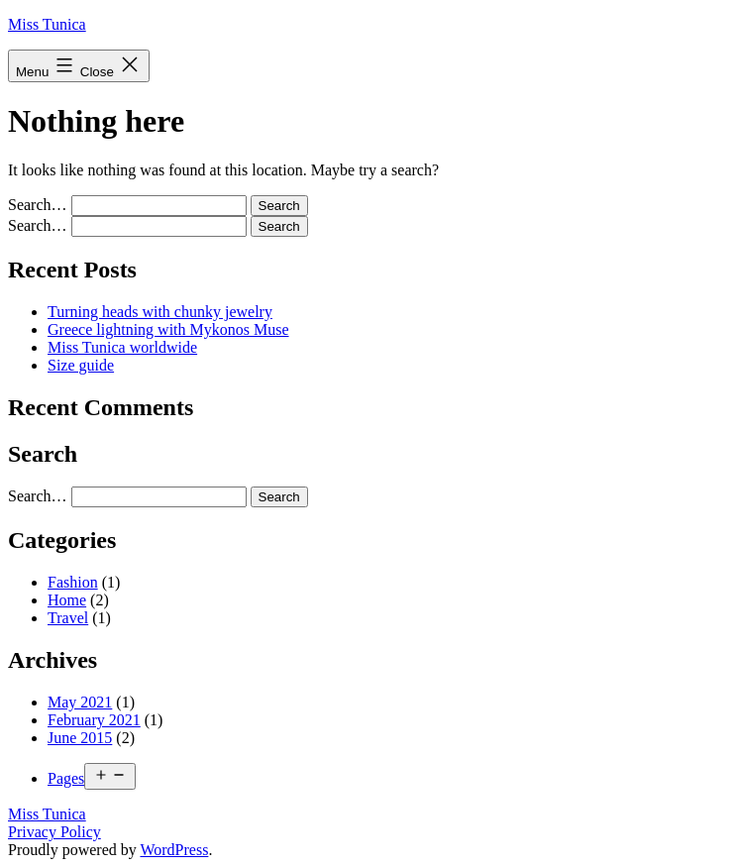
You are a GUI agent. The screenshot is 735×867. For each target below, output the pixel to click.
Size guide (81, 365)
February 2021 (94, 719)
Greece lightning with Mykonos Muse (168, 329)
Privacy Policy (54, 831)
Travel (68, 617)
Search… (37, 204)
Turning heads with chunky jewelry (160, 311)
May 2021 (80, 702)
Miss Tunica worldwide (122, 347)
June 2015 (80, 737)
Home (67, 600)
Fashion (73, 582)
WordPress (174, 849)
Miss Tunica (47, 24)
